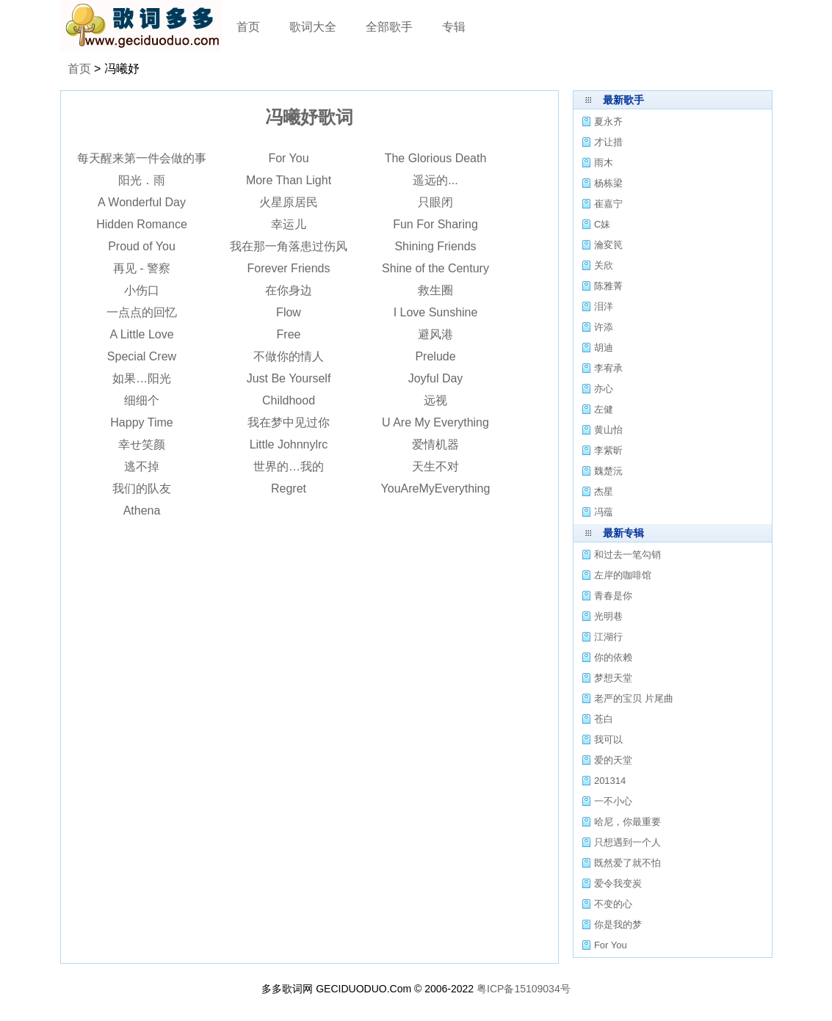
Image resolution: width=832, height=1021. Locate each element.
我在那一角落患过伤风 (288, 246)
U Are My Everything (435, 422)
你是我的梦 (618, 924)
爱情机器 (435, 444)
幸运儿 (288, 224)
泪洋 (603, 306)
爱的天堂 (613, 760)
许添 (603, 327)
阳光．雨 (141, 180)
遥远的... (435, 180)
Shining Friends (435, 246)
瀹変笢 (608, 244)
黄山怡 (608, 429)
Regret (288, 488)
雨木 (603, 162)
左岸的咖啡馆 (622, 575)
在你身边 (288, 290)
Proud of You (142, 246)
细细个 (141, 400)
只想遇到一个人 (627, 842)
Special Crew (141, 356)
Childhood (288, 400)
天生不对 (435, 466)
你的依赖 (613, 657)
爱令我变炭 (618, 883)
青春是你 (613, 595)
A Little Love (141, 334)
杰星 (603, 491)
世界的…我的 (288, 466)
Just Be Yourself (289, 378)
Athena (142, 510)
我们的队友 (141, 488)
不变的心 (613, 903)
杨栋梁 (608, 183)
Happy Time (141, 422)
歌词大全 (312, 27)
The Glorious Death (436, 158)
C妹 (602, 224)
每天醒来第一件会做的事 (141, 158)
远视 (435, 400)
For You (288, 158)
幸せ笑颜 (141, 444)
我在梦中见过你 (288, 422)
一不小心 (613, 801)
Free (289, 334)
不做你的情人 (288, 356)
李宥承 (608, 368)
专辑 (454, 27)
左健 (603, 409)
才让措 (608, 142)
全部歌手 (389, 27)
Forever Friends (288, 268)
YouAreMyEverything (436, 488)
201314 (610, 780)
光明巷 (608, 616)
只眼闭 (435, 202)
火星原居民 (288, 202)
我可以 (608, 739)
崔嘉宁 (608, 203)
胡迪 (603, 347)
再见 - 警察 (141, 268)
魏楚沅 (608, 470)
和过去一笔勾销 (627, 554)
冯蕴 (603, 511)
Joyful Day (435, 378)
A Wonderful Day (142, 202)
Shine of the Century (435, 268)
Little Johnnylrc (289, 444)
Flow (288, 312)
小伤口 (141, 290)
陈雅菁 (608, 285)
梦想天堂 (613, 677)
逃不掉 (141, 466)
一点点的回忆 (141, 312)
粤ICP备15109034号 (524, 989)
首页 (248, 27)
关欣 (603, 265)
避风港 (435, 334)
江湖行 (608, 636)
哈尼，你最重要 (627, 821)
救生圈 (435, 290)
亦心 (603, 388)
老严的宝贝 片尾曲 (633, 698)
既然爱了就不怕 (627, 862)
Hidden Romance (141, 224)
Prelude (435, 356)
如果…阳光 (141, 378)
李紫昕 (608, 450)
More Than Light (288, 180)
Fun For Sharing (435, 224)
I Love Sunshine (436, 312)
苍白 (603, 718)
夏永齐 (608, 121)
